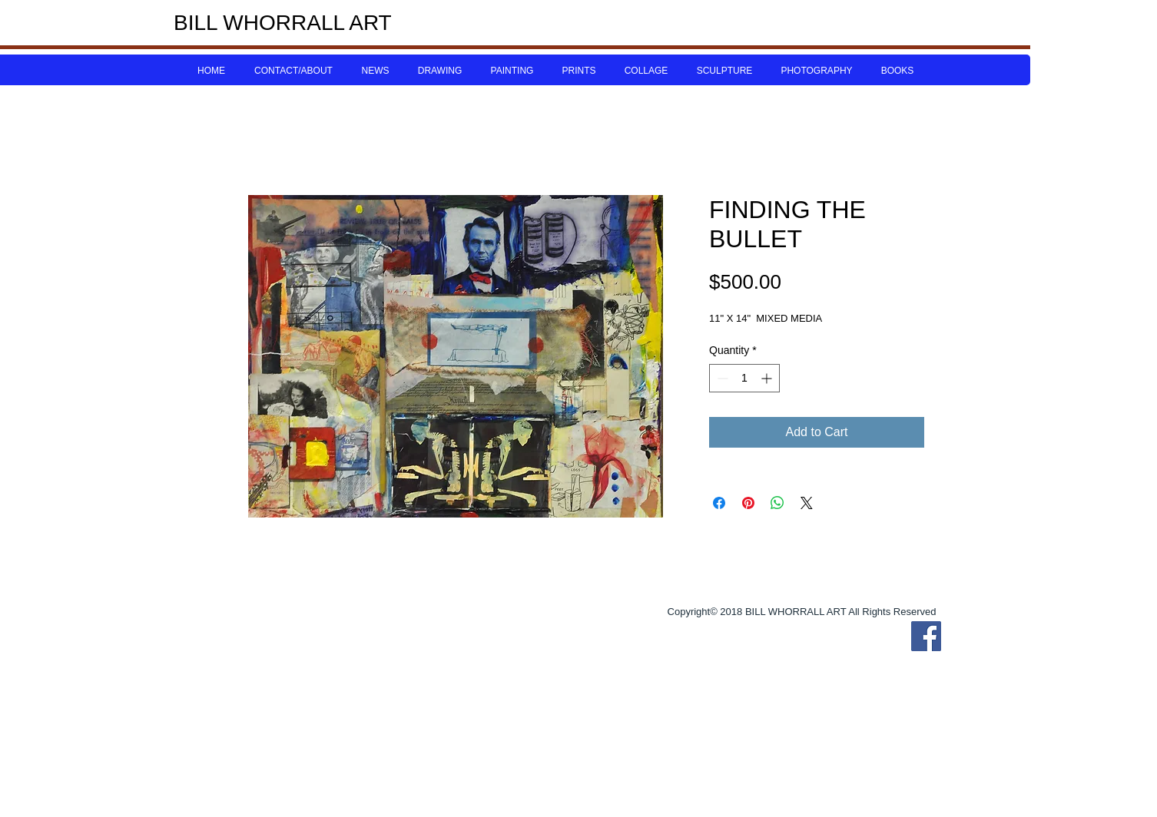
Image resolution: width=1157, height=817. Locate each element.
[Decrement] (721, 378)
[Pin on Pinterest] (748, 503)
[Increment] (767, 378)
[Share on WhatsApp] (777, 503)
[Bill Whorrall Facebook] (926, 636)
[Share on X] (806, 503)
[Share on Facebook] (719, 503)
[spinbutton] (744, 378)
